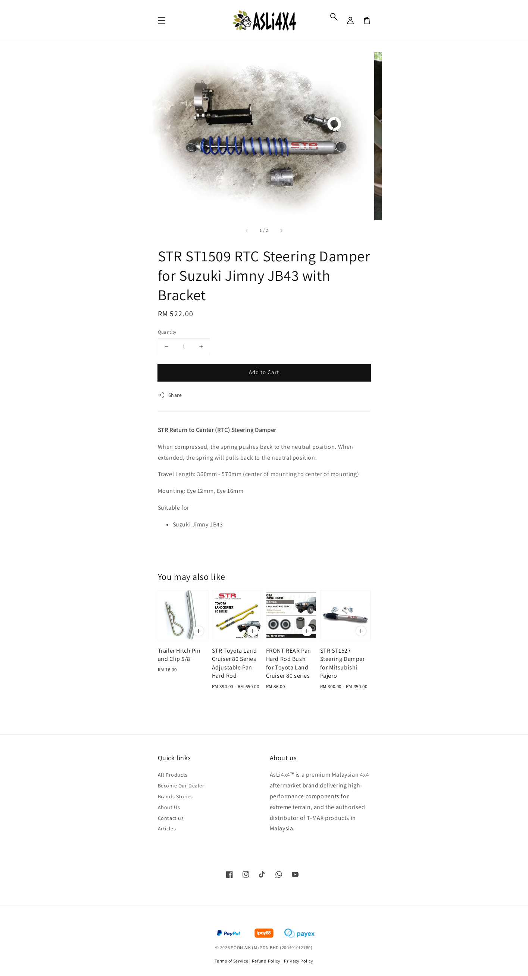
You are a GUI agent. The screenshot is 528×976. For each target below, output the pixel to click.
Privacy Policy (298, 961)
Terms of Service (231, 961)
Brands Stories (175, 796)
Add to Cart (264, 372)
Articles (167, 828)
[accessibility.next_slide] (281, 230)
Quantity (167, 332)
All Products (173, 774)
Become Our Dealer (181, 785)
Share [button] (170, 395)
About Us (169, 807)
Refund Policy (266, 961)
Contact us (171, 818)
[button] (334, 17)
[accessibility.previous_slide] (247, 230)
